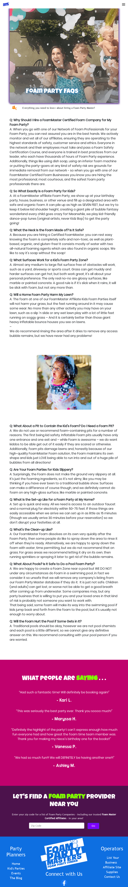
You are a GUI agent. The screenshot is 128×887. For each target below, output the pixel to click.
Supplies (112, 872)
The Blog (16, 878)
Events (16, 873)
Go (93, 826)
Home (16, 864)
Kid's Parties (16, 868)
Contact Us (112, 877)
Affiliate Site (112, 867)
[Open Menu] (123, 4)
